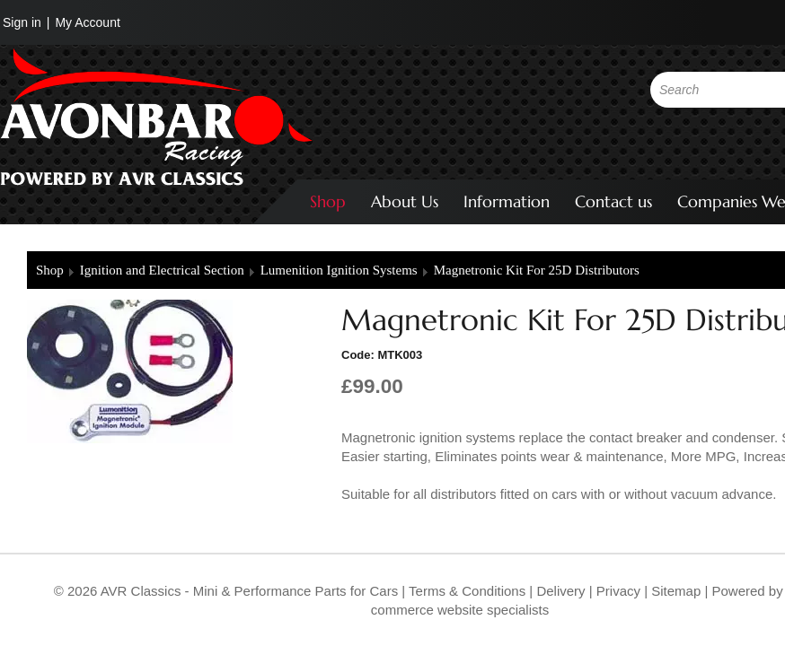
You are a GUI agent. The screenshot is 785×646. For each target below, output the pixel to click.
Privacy (616, 590)
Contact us (613, 201)
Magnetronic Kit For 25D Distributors (536, 270)
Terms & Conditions (465, 590)
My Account (87, 22)
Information (506, 201)
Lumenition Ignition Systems (339, 270)
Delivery (560, 590)
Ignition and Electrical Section (162, 270)
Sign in (22, 22)
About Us (404, 201)
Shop (328, 201)
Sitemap (677, 590)
